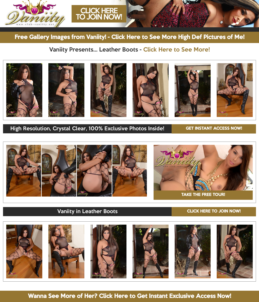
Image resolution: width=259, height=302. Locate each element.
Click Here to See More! (176, 50)
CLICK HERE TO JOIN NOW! (214, 211)
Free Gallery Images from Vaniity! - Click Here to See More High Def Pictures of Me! (129, 37)
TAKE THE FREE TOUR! (203, 195)
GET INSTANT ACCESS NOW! (214, 128)
